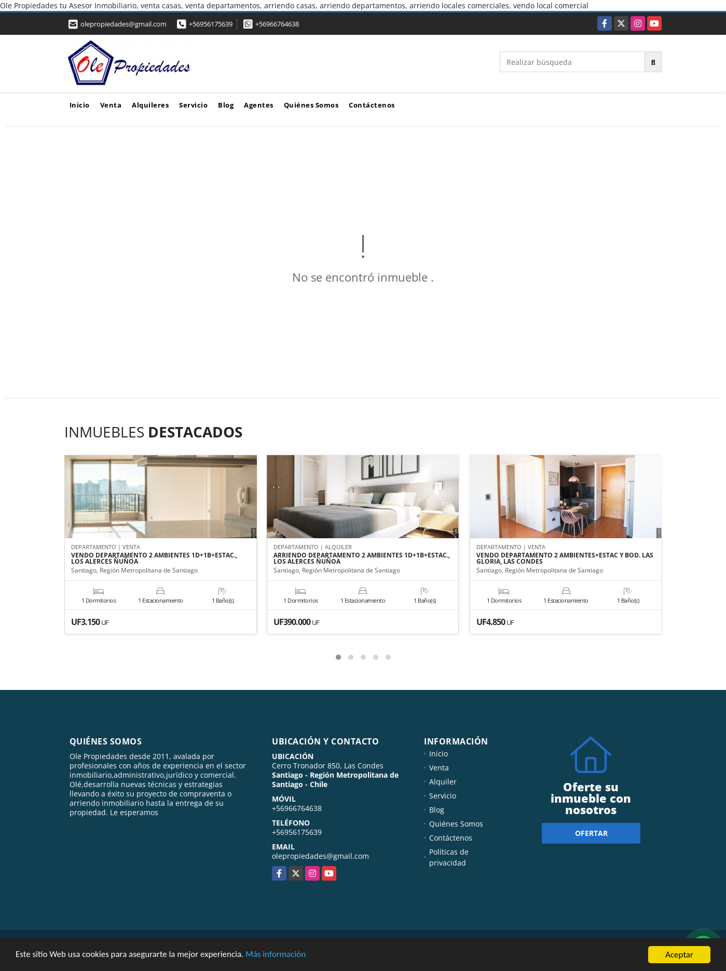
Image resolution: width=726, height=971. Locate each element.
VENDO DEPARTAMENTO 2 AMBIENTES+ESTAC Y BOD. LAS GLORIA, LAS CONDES (564, 559)
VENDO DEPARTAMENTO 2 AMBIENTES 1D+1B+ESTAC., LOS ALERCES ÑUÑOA (154, 559)
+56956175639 (210, 24)
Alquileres (150, 105)
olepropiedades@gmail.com (320, 856)
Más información (276, 955)
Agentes (258, 105)
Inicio (80, 105)
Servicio (193, 105)
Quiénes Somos (311, 105)
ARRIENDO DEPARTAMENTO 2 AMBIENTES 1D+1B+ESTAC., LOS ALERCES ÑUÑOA (361, 559)
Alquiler (443, 782)
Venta (111, 105)
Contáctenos (372, 105)
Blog (226, 105)
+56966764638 (277, 24)
